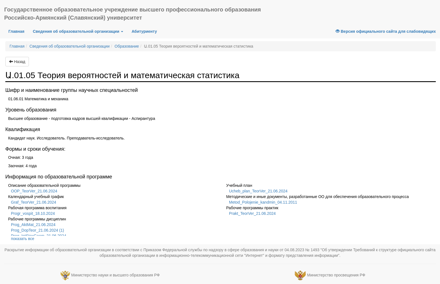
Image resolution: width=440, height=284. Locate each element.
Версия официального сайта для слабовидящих (386, 31)
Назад (17, 61)
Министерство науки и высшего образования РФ (115, 275)
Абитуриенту (144, 31)
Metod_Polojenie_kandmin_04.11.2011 (263, 202)
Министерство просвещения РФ (336, 275)
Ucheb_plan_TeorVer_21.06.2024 (258, 191)
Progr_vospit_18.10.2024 (33, 213)
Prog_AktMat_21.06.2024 (33, 224)
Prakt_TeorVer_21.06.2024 (252, 213)
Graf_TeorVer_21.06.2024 (33, 202)
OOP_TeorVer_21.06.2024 (34, 191)
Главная (18, 31)
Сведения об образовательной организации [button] (78, 31)
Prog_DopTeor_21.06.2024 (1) (37, 230)
